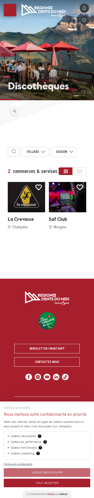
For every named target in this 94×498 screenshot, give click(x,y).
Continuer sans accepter (17, 407)
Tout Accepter (47, 483)
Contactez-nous (47, 362)
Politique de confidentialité (18, 463)
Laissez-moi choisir (47, 472)
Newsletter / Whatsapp (47, 348)
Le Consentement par (47, 494)
